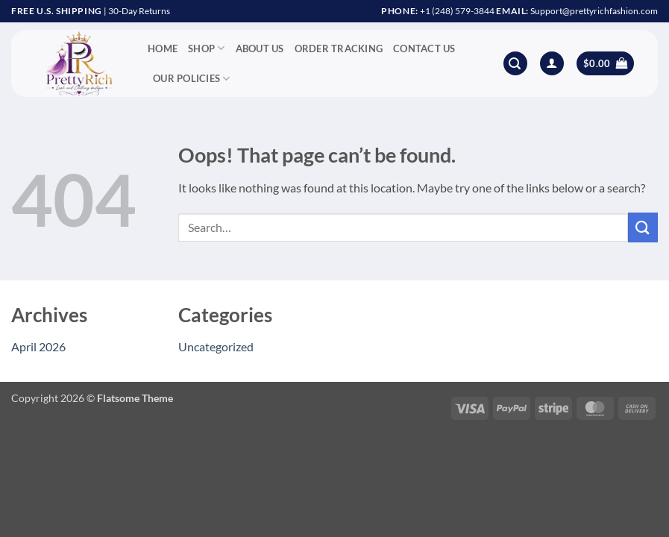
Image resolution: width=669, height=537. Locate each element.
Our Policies (191, 79)
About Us (260, 48)
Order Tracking (339, 48)
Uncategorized (216, 346)
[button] (515, 63)
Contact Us (424, 48)
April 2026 (38, 346)
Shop (206, 48)
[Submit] (643, 227)
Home (163, 48)
